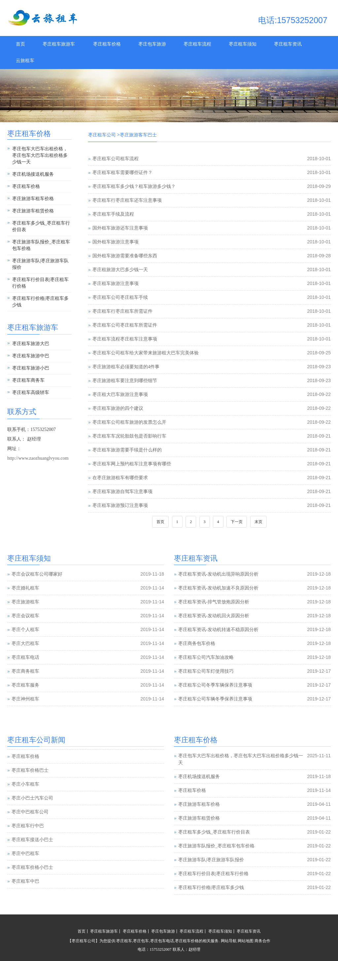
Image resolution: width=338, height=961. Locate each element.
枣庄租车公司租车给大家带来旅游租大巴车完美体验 (145, 352)
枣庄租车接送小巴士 (32, 853)
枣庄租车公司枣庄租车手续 (120, 297)
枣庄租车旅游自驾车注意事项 (122, 491)
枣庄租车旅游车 (59, 44)
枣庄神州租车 (25, 698)
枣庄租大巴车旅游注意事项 (120, 394)
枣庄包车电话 (162, 941)
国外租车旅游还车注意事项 (120, 228)
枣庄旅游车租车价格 (33, 198)
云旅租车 (25, 60)
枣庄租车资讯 (288, 44)
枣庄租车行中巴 (28, 839)
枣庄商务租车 (25, 671)
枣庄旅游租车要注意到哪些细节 (124, 380)
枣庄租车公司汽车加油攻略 (206, 657)
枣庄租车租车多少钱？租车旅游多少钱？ (134, 186)
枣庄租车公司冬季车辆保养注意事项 (215, 685)
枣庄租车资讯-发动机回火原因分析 (213, 615)
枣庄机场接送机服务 (33, 174)
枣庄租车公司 (102, 134)
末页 (258, 521)
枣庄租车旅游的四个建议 (117, 408)
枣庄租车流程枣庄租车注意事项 (124, 339)
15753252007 (160, 949)
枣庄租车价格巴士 (30, 783)
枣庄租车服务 (25, 685)
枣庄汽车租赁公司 (30, 756)
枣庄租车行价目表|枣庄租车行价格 (40, 283)
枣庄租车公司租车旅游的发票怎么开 (129, 422)
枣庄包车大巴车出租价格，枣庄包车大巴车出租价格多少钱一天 (40, 155)
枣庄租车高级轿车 (30, 392)
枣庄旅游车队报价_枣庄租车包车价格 (41, 245)
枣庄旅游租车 (25, 601)
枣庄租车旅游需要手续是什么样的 (127, 449)
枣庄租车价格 (107, 44)
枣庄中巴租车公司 (30, 825)
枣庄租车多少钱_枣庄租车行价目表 (41, 226)
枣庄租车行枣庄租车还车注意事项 (127, 200)
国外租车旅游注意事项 (115, 241)
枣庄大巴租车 (25, 643)
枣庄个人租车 (25, 629)
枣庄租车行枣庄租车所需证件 (122, 311)
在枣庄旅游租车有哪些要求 (120, 477)
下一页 (237, 521)
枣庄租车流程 (197, 44)
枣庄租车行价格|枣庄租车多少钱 (40, 301)
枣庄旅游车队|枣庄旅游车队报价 (40, 264)
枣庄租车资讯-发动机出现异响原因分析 (218, 574)
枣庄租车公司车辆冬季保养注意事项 (215, 698)
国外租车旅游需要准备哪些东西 (124, 255)
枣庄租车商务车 (28, 380)
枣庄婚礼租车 (25, 588)
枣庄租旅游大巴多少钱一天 (120, 269)
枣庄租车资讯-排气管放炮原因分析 (213, 601)
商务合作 (262, 941)
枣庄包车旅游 (152, 44)
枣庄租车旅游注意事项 (115, 283)
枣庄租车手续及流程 (113, 214)
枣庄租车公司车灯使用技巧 (206, 671)
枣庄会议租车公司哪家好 (37, 574)
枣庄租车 (124, 941)
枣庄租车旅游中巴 (30, 355)
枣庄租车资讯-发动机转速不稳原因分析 (218, 629)
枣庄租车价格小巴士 (32, 880)
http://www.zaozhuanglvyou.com (38, 458)
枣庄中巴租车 (25, 867)
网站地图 (246, 941)
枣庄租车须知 (242, 44)
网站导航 (229, 941)
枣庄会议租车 (25, 615)
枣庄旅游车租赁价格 (33, 210)
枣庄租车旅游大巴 (30, 343)
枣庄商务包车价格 (196, 643)
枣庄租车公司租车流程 (115, 158)
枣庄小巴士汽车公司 (32, 811)
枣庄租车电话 (25, 657)
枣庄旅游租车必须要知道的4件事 (125, 366)
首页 (20, 44)
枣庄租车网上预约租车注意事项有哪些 (131, 463)
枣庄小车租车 (25, 797)
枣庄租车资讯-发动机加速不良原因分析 (218, 588)
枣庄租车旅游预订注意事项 (120, 505)
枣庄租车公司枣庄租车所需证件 (124, 325)
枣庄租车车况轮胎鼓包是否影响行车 (129, 436)
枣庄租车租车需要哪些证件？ (122, 172)
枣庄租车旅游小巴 (30, 368)
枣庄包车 (141, 941)
